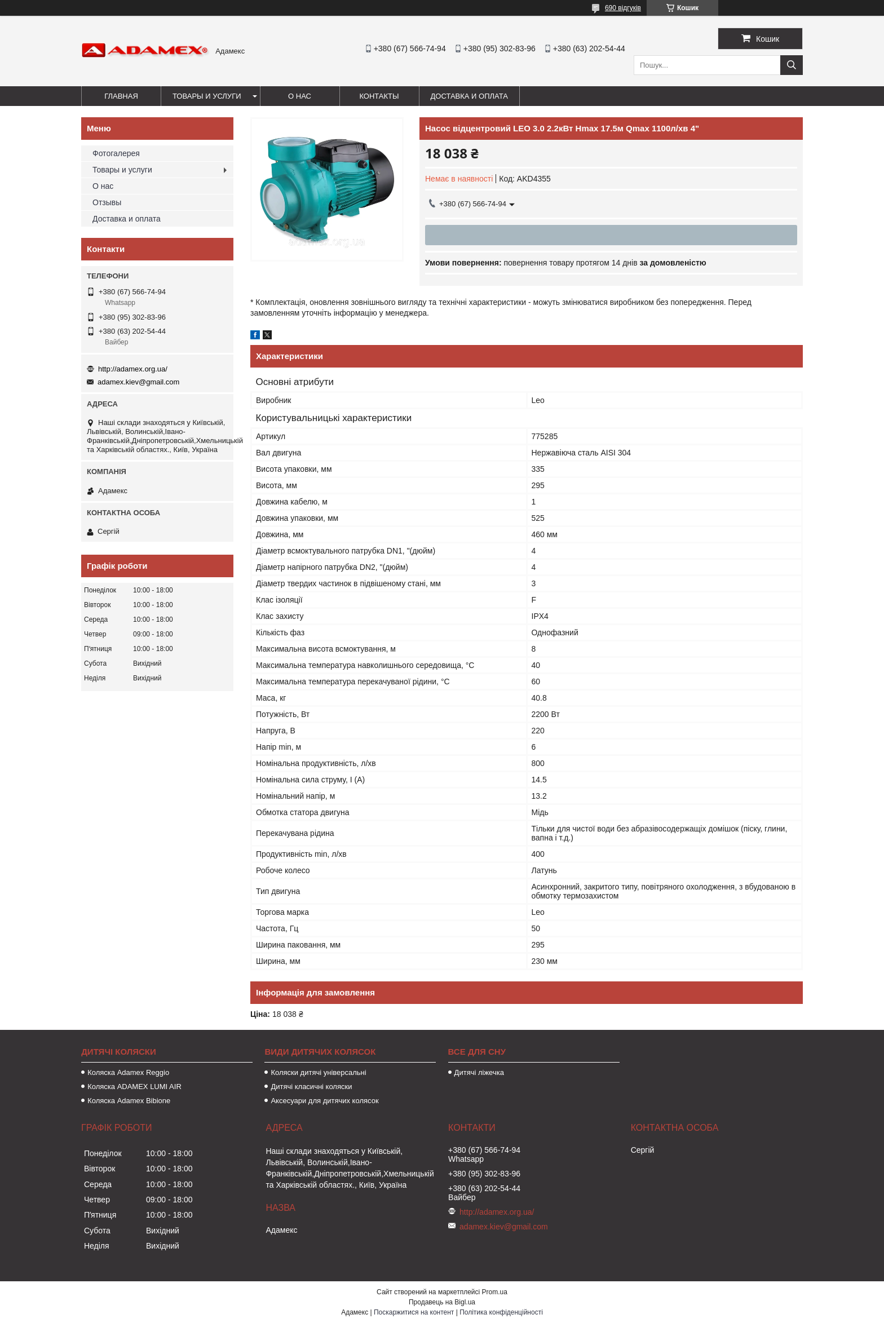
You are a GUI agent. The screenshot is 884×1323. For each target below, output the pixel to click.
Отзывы (106, 202)
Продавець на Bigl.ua (442, 1302)
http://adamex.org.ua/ (132, 369)
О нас (299, 96)
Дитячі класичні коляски (311, 1086)
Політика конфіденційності (501, 1312)
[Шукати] (791, 65)
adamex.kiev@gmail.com (138, 382)
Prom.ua (494, 1292)
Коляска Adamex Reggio (128, 1072)
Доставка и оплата (469, 96)
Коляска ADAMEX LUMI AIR (134, 1086)
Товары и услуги (207, 96)
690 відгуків (623, 8)
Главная (121, 96)
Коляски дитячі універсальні (318, 1072)
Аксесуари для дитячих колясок (324, 1100)
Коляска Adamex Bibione (128, 1100)
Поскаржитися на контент (414, 1312)
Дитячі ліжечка (479, 1072)
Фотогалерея (116, 153)
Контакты (379, 96)
